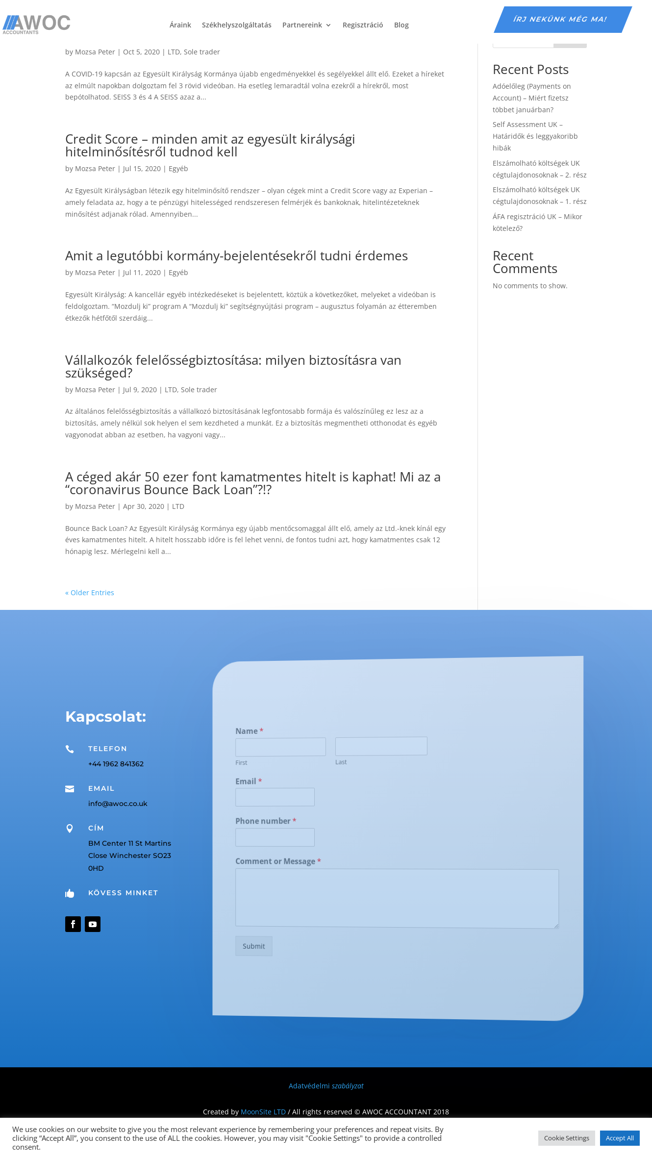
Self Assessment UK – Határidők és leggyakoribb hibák (535, 136)
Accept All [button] (620, 1137)
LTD (174, 51)
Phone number (303, 822)
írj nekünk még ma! (560, 19)
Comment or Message (312, 860)
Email (292, 785)
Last (355, 763)
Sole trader (202, 51)
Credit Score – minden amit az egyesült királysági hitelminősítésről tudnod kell (210, 145)
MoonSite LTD (263, 1111)
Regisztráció (363, 24)
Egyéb (178, 168)
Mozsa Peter (95, 51)
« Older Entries (89, 592)
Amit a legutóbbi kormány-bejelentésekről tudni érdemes (236, 255)
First (287, 768)
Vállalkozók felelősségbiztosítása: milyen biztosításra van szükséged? (233, 366)
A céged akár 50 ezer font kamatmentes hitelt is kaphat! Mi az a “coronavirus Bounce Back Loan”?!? (253, 483)
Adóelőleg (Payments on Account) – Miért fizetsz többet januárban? (532, 97)
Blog (401, 24)
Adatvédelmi (326, 1085)
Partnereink (302, 24)
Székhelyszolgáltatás (237, 24)
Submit (295, 938)
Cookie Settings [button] (566, 1137)
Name (292, 739)
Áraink (180, 24)
